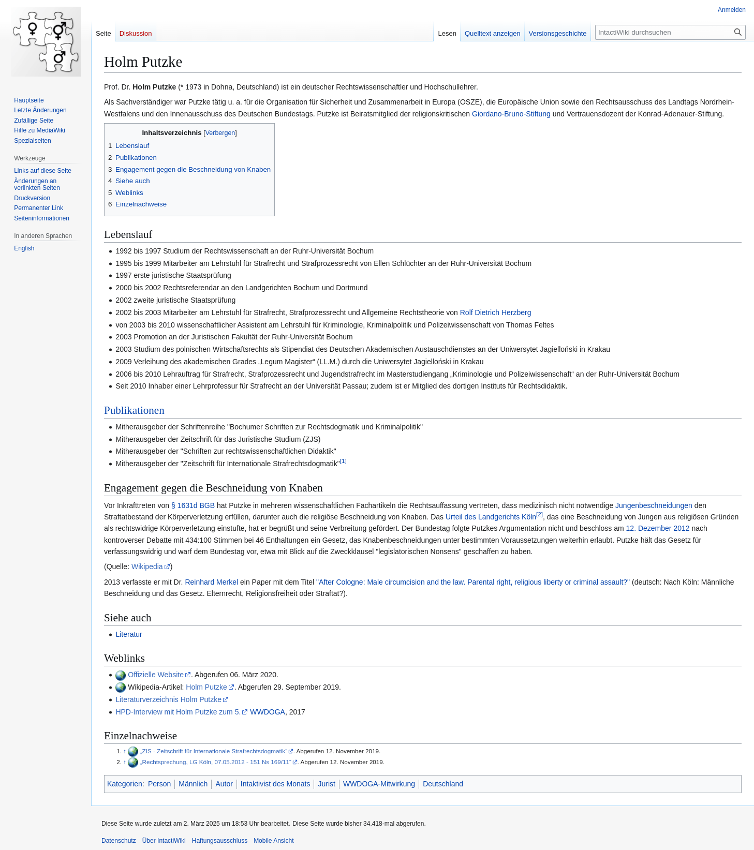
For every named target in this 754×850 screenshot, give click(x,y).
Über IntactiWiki (164, 840)
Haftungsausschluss (219, 840)
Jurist (326, 784)
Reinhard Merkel (211, 582)
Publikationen (134, 410)
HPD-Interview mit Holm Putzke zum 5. (178, 712)
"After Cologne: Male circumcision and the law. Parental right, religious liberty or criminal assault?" (473, 582)
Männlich (193, 784)
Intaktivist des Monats (276, 784)
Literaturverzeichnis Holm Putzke (168, 699)
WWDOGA (267, 712)
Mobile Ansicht (273, 840)
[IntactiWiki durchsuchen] (670, 32)
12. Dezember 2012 (658, 528)
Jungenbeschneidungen (653, 505)
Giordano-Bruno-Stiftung (511, 114)
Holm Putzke (206, 687)
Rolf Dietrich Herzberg (495, 312)
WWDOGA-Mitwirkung (379, 784)
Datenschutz (118, 840)
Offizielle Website (156, 674)
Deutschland (443, 784)
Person (159, 784)
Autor (223, 784)
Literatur (128, 634)
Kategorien (124, 784)
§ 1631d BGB (193, 505)
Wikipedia (147, 566)
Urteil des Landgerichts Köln (491, 517)
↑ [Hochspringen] (124, 751)
